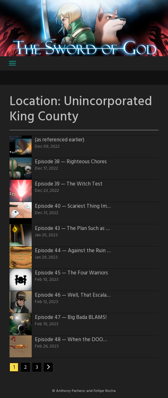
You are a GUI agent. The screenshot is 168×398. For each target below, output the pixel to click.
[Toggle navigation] (12, 63)
